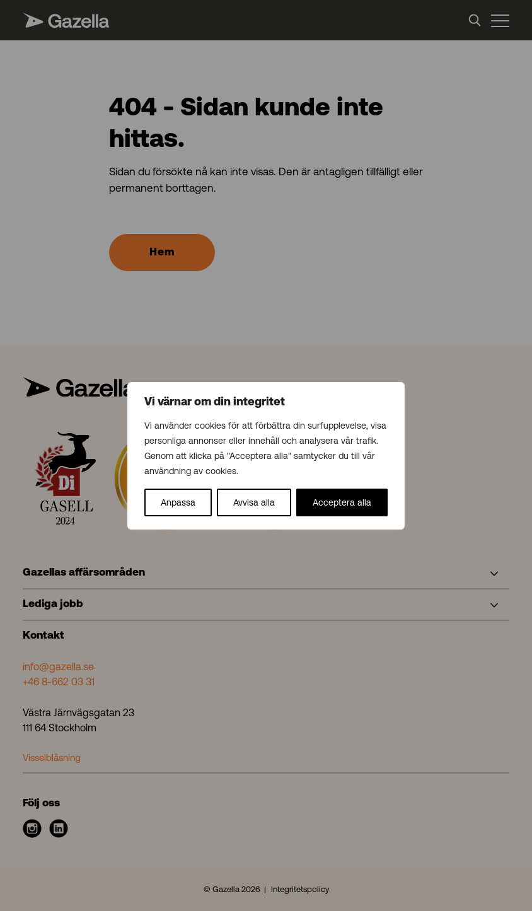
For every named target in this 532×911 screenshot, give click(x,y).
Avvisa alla (254, 502)
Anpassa (178, 502)
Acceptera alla (342, 502)
